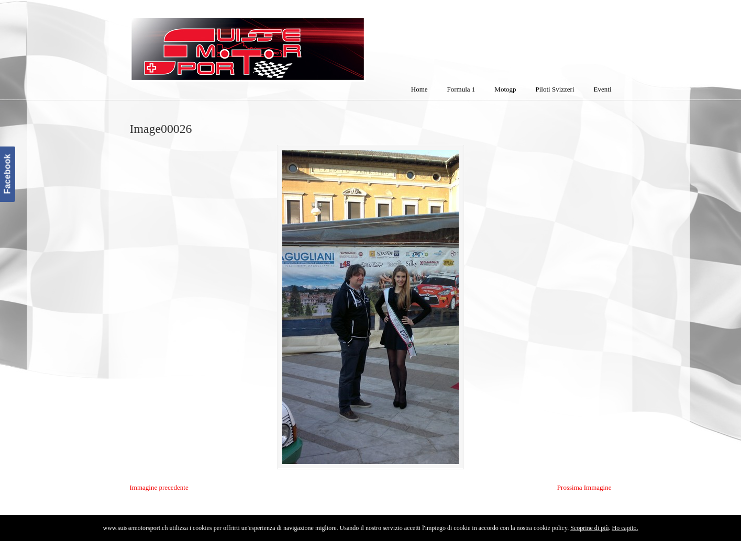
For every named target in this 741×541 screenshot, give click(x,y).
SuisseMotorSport (292, 42)
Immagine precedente (159, 487)
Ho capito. (625, 528)
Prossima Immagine (584, 487)
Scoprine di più (589, 528)
